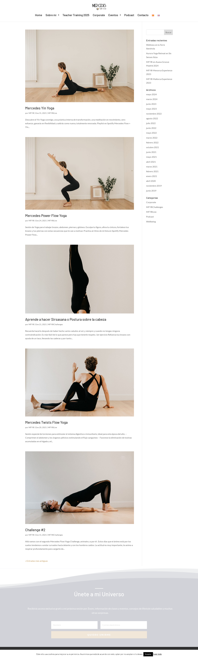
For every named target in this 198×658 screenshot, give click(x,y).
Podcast (129, 15)
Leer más (157, 654)
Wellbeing (151, 221)
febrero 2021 (152, 171)
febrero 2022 (152, 142)
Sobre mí (51, 15)
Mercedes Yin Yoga (39, 108)
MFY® (31, 113)
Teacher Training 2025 (76, 15)
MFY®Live (52, 113)
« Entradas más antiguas (36, 561)
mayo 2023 (151, 108)
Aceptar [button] (148, 654)
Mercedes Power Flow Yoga (46, 215)
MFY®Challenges (55, 324)
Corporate (99, 15)
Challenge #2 (35, 530)
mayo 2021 (151, 157)
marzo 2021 (151, 166)
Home (38, 15)
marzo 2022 (151, 137)
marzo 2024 (151, 99)
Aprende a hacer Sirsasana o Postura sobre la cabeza (65, 319)
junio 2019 (151, 190)
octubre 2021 (152, 147)
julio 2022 (151, 123)
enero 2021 (151, 176)
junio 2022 (151, 128)
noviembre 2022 (154, 113)
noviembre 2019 (154, 185)
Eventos (113, 15)
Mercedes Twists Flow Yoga (46, 422)
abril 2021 (151, 161)
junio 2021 (151, 152)
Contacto (143, 15)
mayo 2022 (151, 132)
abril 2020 (151, 181)
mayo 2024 (151, 94)
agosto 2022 (152, 118)
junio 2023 (151, 104)
